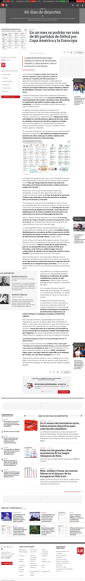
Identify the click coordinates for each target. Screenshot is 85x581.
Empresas (21, 559)
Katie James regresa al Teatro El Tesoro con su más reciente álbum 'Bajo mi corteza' (48, 531)
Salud (71, 526)
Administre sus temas (8, 96)
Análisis (43, 549)
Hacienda (6, 447)
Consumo (21, 555)
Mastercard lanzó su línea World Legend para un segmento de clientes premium (11, 463)
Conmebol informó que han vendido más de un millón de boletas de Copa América (79, 100)
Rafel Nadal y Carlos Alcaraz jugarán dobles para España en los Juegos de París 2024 (79, 364)
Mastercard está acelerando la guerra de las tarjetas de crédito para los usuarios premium (20, 531)
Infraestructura (34, 565)
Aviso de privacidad (61, 559)
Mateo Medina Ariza (28, 69)
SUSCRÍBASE (80, 1)
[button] (24, 386)
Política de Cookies (61, 567)
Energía (6, 419)
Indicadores (22, 565)
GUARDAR (79, 52)
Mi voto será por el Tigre (12, 431)
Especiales (33, 559)
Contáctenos (59, 557)
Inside (43, 565)
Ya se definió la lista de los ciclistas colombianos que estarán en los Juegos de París (79, 238)
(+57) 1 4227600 (5, 557)
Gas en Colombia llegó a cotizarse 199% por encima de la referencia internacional (76, 518)
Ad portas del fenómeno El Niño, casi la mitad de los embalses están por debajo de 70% (12, 474)
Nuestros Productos (61, 555)
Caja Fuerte (33, 551)
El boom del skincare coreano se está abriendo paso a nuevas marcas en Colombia (77, 531)
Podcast (21, 571)
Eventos (44, 559)
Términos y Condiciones (62, 561)
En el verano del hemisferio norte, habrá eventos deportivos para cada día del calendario (60, 426)
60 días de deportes (42, 12)
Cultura (43, 526)
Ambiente (6, 470)
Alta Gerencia (33, 549)
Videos (32, 575)
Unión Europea (17, 512)
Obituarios (33, 567)
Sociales (21, 575)
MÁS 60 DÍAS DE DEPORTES (72, 491)
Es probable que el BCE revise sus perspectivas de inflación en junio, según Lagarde (19, 518)
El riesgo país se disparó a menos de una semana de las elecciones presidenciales (12, 452)
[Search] (73, 5)
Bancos (6, 436)
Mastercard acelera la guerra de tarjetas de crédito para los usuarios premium (11, 440)
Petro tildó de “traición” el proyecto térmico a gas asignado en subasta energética (12, 424)
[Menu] (6, 5)
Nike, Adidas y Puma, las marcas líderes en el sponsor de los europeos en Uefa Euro (59, 473)
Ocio (43, 567)
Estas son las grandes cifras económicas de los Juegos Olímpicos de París (56, 453)
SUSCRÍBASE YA (63, 392)
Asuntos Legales (23, 551)
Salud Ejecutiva (46, 571)
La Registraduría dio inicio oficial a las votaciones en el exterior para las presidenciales (48, 518)
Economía (44, 555)
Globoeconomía (46, 561)
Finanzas (21, 561)
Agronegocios (22, 549)
